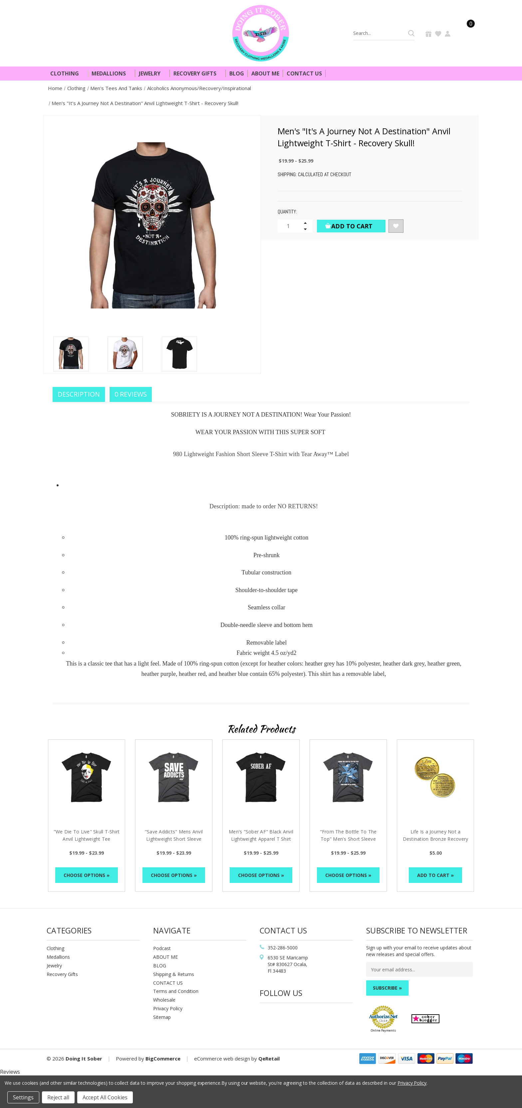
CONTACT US (168, 983)
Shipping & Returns (173, 974)
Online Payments (383, 1030)
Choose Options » (87, 875)
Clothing (67, 73)
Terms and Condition (175, 991)
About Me (265, 73)
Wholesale (164, 1000)
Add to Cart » (435, 875)
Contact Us (304, 73)
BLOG (159, 965)
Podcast (162, 948)
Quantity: (287, 211)
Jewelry (152, 73)
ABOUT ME (165, 957)
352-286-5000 (283, 947)
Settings (23, 1097)
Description (79, 394)
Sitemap (162, 1017)
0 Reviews (131, 394)
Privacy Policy (167, 1008)
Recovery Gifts (197, 73)
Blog (236, 73)
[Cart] (467, 33)
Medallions (111, 73)
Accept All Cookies (105, 1097)
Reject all (58, 1097)
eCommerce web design (222, 1058)
